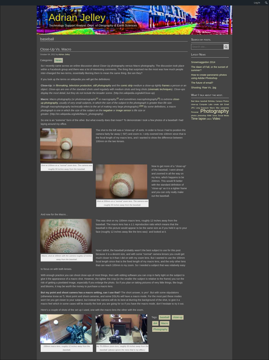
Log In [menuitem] (257, 2)
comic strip (127, 85)
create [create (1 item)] (216, 104)
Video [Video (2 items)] (216, 118)
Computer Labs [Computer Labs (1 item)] (205, 104)
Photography (160, 329)
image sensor (123, 110)
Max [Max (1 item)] (217, 108)
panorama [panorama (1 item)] (225, 108)
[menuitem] (1, 2)
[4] (142, 106)
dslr (155, 323)
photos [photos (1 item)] (194, 116)
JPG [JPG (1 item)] (193, 108)
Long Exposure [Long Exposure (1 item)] (202, 108)
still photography (102, 85)
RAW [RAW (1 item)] (209, 116)
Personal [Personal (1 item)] (194, 112)
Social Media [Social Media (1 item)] (223, 116)
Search (228, 46)
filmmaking (62, 85)
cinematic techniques (160, 89)
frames (166, 85)
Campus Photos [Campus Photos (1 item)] (222, 101)
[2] (118, 98)
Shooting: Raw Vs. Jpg (203, 87)
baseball (164, 317)
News (58, 60)
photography (51, 102)
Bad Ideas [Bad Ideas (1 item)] (195, 101)
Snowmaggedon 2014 (203, 62)
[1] (97, 98)
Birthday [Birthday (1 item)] (211, 101)
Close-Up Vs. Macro (55, 49)
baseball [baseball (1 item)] (203, 101)
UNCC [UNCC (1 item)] (209, 119)
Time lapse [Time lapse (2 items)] (198, 118)
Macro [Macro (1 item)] (212, 108)
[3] (158, 98)
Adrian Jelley (64, 54)
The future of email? (202, 82)
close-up (177, 317)
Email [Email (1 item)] (226, 104)
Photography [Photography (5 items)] (214, 111)
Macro (164, 323)
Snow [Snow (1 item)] (214, 116)
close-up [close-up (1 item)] (194, 104)
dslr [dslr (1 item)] (221, 104)
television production (80, 85)
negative (108, 110)
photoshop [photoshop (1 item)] (202, 116)
